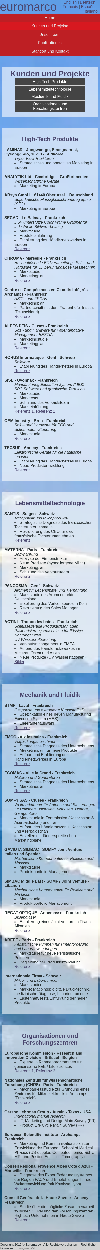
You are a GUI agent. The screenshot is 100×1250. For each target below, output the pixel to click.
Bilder (19, 662)
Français (70, 7)
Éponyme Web (25, 1248)
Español (88, 7)
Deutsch (87, 2)
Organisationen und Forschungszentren (50, 106)
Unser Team (49, 34)
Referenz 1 (24, 411)
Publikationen (50, 43)
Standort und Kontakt (49, 51)
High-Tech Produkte (50, 82)
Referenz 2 (45, 411)
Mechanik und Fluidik (49, 97)
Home (50, 18)
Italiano (91, 11)
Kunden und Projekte (49, 26)
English (70, 2)
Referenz (22, 249)
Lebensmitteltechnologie (50, 89)
